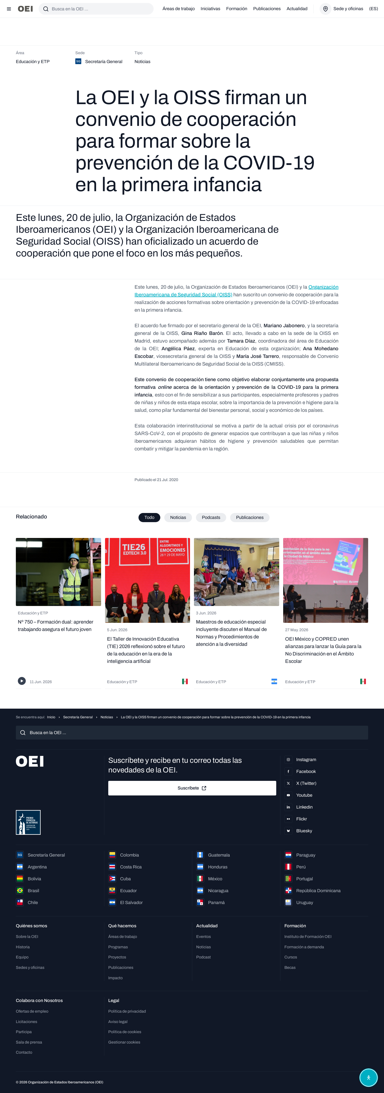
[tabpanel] (192, 613)
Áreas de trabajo (179, 8)
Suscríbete (192, 788)
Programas (118, 947)
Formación (236, 8)
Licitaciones (26, 1022)
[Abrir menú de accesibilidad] (368, 1077)
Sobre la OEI (27, 936)
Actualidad (297, 8)
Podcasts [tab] (211, 517)
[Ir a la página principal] (25, 9)
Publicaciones (267, 8)
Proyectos (117, 957)
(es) (373, 8)
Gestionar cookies (124, 1042)
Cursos (290, 957)
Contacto (24, 1052)
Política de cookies (124, 1032)
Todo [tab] (149, 517)
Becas (290, 967)
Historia (23, 947)
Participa (24, 1032)
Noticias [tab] (178, 517)
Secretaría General (78, 717)
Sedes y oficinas (30, 967)
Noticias (107, 717)
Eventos (203, 936)
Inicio (51, 717)
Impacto (115, 978)
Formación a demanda (304, 947)
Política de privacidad (127, 1011)
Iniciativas (210, 8)
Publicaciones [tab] (250, 517)
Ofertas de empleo (32, 1011)
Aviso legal (118, 1022)
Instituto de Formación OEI (307, 936)
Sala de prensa (29, 1042)
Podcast (203, 957)
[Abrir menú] (9, 9)
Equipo (22, 957)
